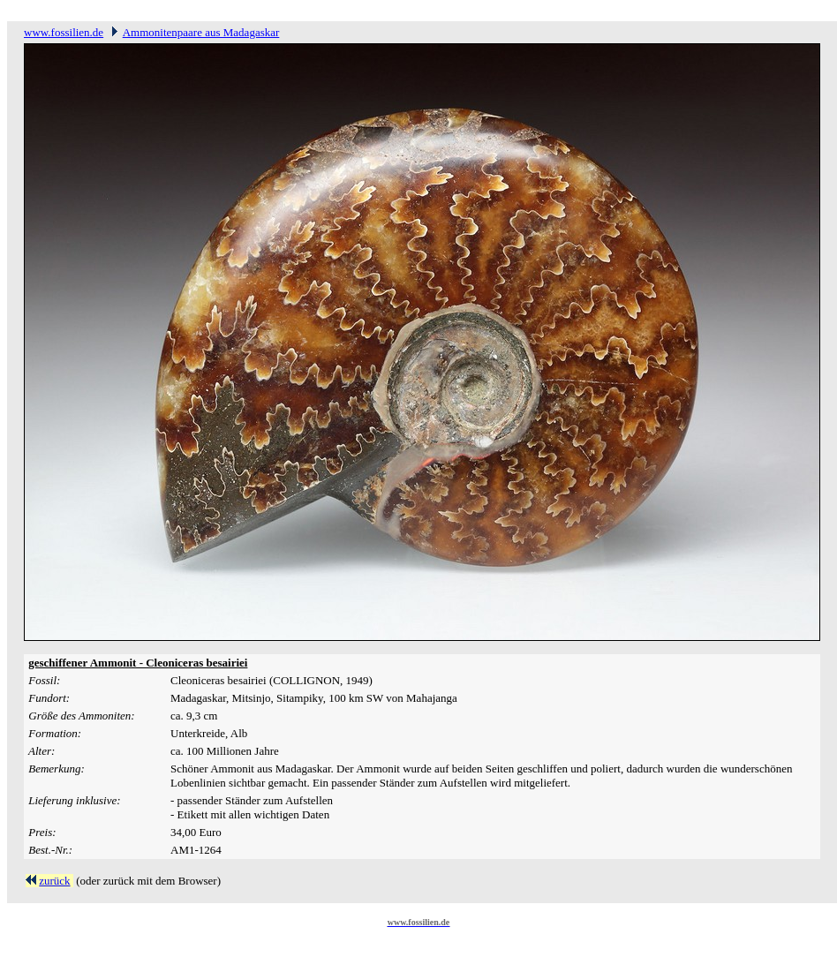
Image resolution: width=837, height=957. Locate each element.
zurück (54, 880)
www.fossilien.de (63, 32)
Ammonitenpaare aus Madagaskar (201, 32)
